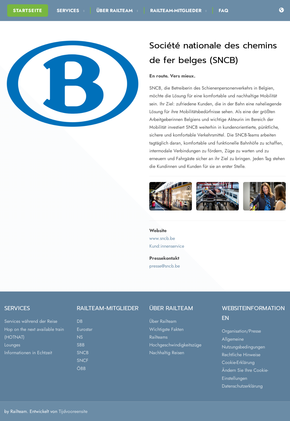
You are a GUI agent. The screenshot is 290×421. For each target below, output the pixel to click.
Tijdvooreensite (73, 411)
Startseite (27, 10)
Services (70, 10)
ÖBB (81, 368)
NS (80, 337)
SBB (81, 345)
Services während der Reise (30, 321)
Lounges (12, 345)
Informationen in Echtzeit (28, 352)
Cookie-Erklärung (238, 362)
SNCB (83, 352)
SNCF (82, 360)
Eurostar (84, 329)
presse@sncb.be (164, 266)
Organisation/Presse (241, 331)
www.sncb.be (162, 238)
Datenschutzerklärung (242, 386)
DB (80, 321)
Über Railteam (117, 10)
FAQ (223, 10)
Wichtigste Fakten (166, 329)
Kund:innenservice (166, 246)
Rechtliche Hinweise (241, 354)
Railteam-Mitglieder (178, 10)
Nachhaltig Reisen (166, 352)
